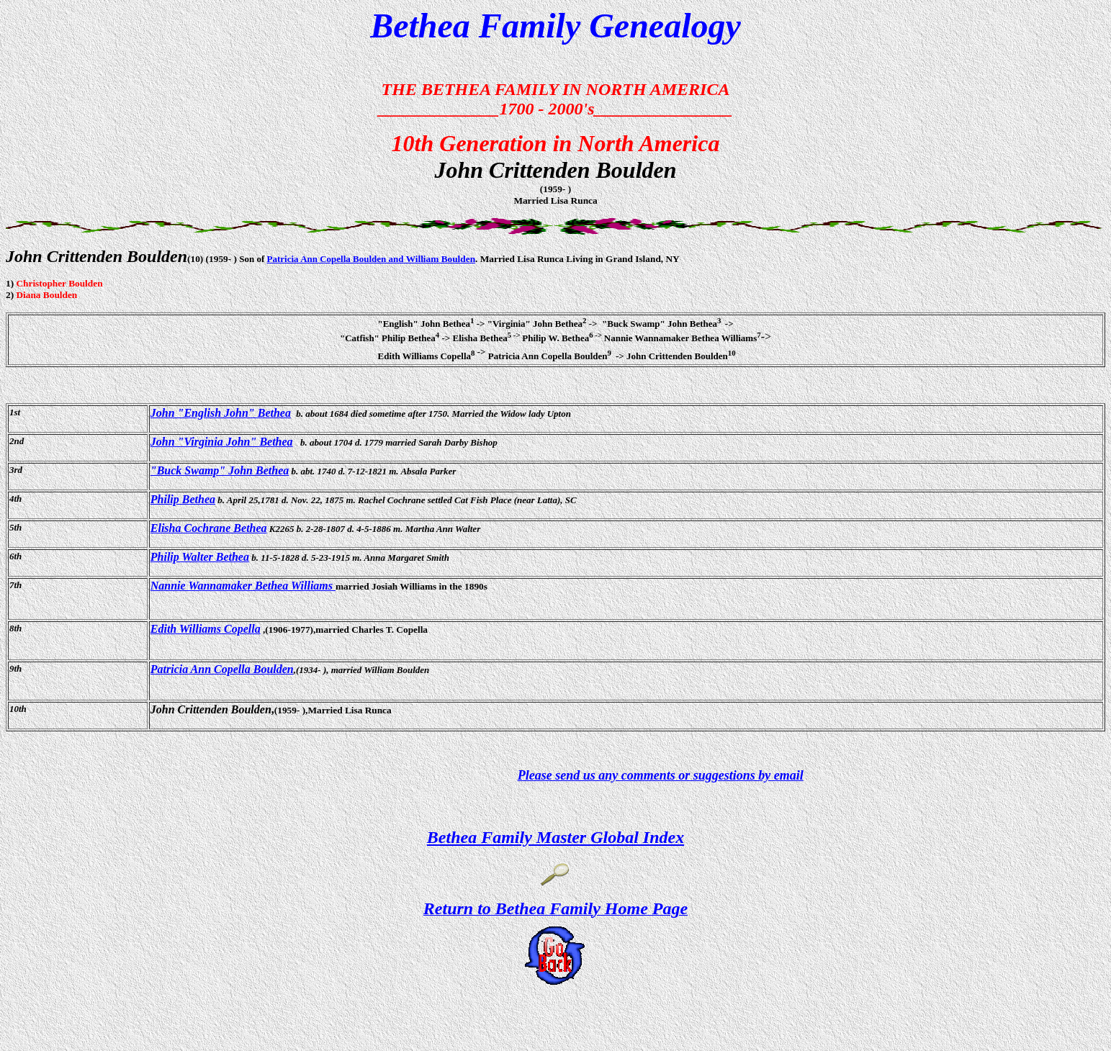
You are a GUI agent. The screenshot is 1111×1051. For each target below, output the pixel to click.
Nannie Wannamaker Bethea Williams (243, 585)
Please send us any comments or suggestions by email (661, 775)
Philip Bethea (182, 499)
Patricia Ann (292, 258)
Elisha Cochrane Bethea (208, 528)
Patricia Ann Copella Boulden (222, 669)
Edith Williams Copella (205, 629)
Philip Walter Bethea (199, 557)
